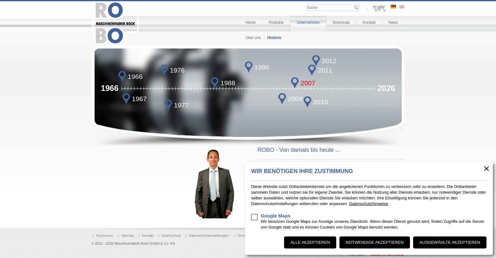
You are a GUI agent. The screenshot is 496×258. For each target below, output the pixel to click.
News (393, 22)
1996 (261, 67)
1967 (139, 98)
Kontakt (369, 22)
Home (250, 22)
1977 (181, 105)
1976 (177, 70)
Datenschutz (171, 235)
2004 (295, 98)
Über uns (253, 37)
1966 (135, 76)
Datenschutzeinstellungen (209, 235)
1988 (227, 83)
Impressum (104, 235)
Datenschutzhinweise (368, 203)
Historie (274, 37)
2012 (329, 60)
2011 (325, 70)
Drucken (244, 235)
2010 (320, 102)
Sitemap (127, 235)
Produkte (276, 22)
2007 (308, 83)
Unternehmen (308, 22)
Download (341, 22)
